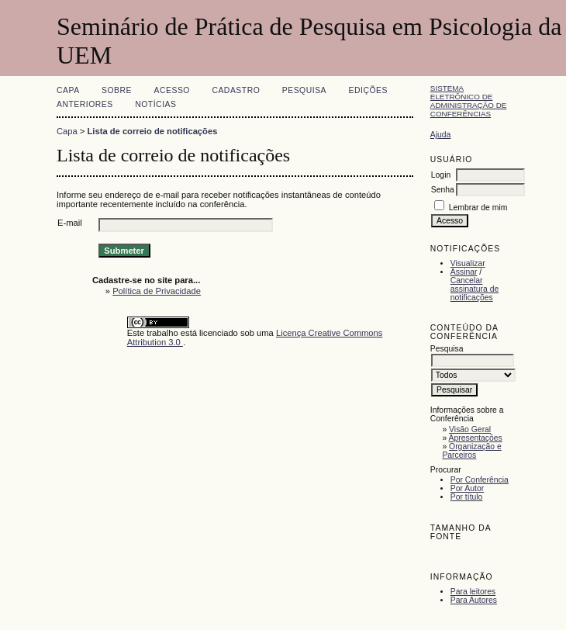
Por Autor (467, 488)
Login (440, 175)
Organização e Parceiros (471, 450)
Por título (466, 497)
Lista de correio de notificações (153, 131)
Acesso (172, 90)
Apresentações (475, 438)
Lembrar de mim (478, 207)
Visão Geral (470, 429)
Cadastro (236, 90)
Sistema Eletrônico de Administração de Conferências (468, 101)
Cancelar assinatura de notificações (474, 289)
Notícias (155, 104)
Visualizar (467, 263)
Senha (442, 189)
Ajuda (440, 134)
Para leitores (472, 591)
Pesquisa (304, 90)
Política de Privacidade (156, 291)
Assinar (464, 272)
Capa (68, 90)
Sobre (117, 90)
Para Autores (473, 600)
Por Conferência (479, 480)
